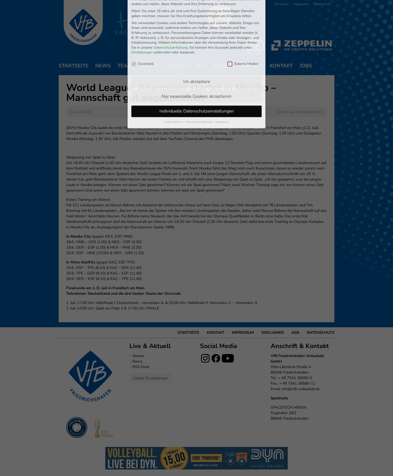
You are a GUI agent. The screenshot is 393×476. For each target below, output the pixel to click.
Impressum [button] (222, 89)
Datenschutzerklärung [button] (199, 89)
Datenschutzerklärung (171, 14)
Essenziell (142, 31)
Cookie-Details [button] (173, 89)
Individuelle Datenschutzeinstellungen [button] (196, 78)
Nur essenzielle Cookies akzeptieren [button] (196, 63)
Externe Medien (242, 31)
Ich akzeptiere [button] (196, 49)
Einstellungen (142, 19)
